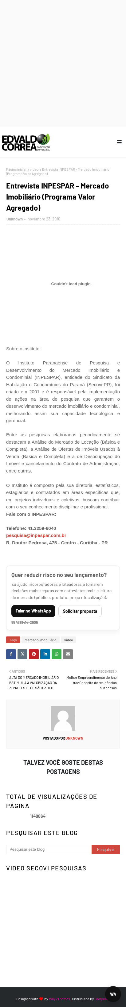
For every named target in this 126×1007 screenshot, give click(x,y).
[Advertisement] (63, 63)
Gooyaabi (102, 999)
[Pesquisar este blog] (49, 849)
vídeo (34, 169)
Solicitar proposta (80, 611)
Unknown (14, 218)
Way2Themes (59, 999)
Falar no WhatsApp (33, 610)
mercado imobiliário (41, 640)
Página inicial (16, 169)
